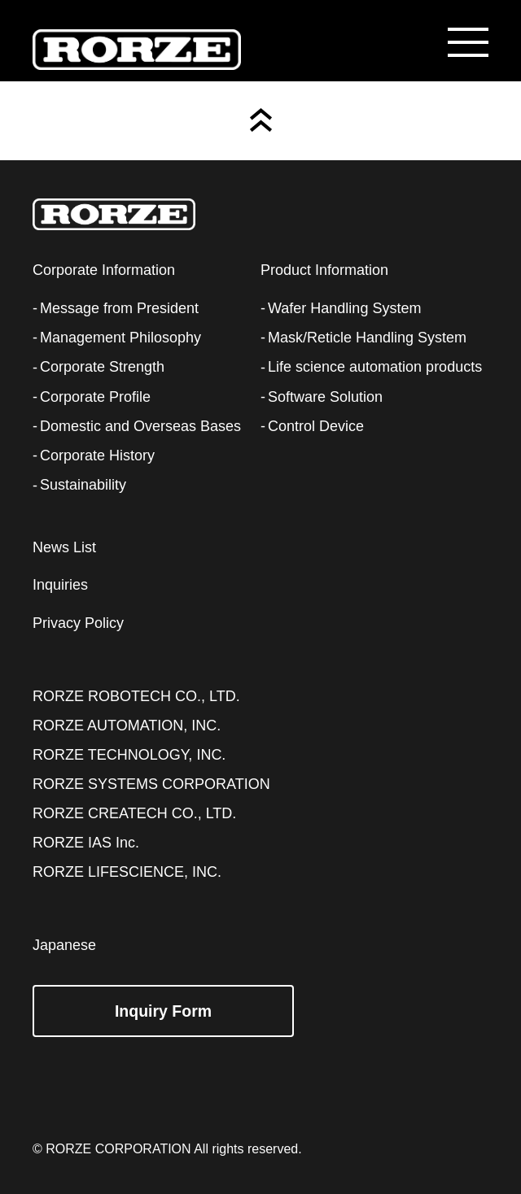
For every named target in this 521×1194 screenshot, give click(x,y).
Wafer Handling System (344, 308)
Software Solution (325, 397)
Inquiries (60, 585)
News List (64, 547)
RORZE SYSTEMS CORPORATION (151, 784)
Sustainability (83, 485)
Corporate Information (104, 270)
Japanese (64, 945)
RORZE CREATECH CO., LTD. (134, 813)
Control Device (316, 426)
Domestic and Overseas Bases (140, 426)
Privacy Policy (78, 623)
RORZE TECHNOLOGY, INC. (129, 755)
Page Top (261, 120)
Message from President (119, 308)
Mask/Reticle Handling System (367, 337)
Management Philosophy (120, 337)
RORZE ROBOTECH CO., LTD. (136, 696)
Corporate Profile (95, 397)
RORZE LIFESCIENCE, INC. (127, 872)
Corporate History (97, 455)
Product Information (324, 270)
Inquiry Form (163, 1011)
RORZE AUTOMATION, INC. (127, 725)
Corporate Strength (102, 367)
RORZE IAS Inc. (86, 842)
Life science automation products (375, 367)
